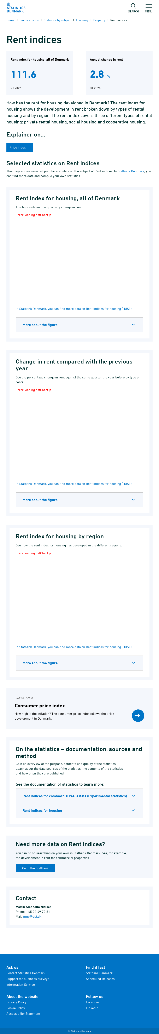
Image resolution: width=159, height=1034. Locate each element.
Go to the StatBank (35, 868)
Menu (149, 9)
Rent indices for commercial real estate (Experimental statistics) (75, 796)
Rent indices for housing (42, 810)
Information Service (20, 984)
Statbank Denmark (131, 171)
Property (99, 20)
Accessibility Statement (23, 1013)
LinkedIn (92, 1008)
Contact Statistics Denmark (25, 973)
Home (10, 20)
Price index (18, 147)
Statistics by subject (57, 20)
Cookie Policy (15, 1008)
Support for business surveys (27, 979)
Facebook (92, 1002)
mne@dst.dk (32, 916)
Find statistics (29, 20)
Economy (82, 20)
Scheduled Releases (100, 979)
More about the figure (40, 325)
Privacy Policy (16, 1002)
